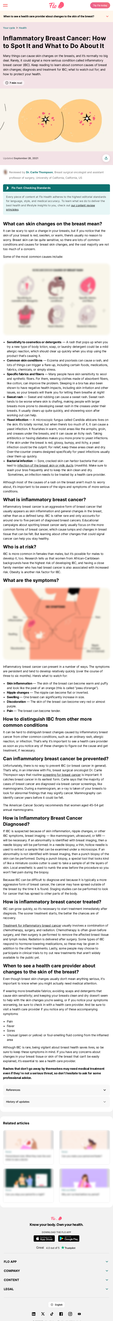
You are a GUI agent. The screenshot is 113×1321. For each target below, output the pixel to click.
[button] (56, 1090)
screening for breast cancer (62, 775)
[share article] (106, 158)
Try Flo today (100, 5)
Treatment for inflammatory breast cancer (32, 925)
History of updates (56, 1101)
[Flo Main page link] (56, 5)
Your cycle (9, 27)
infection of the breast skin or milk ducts (45, 465)
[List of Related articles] (56, 1166)
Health (23, 27)
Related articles (16, 1123)
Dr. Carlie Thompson (39, 172)
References (13, 1089)
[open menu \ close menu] (5, 5)
